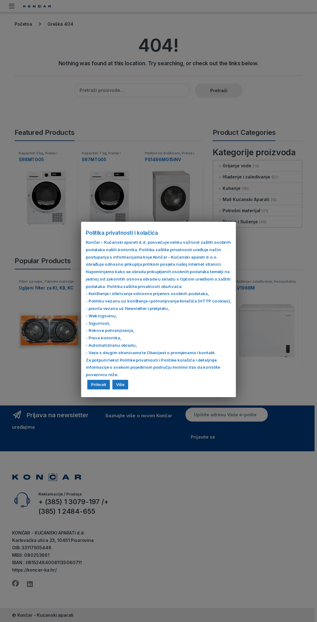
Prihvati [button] (98, 384)
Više (120, 384)
